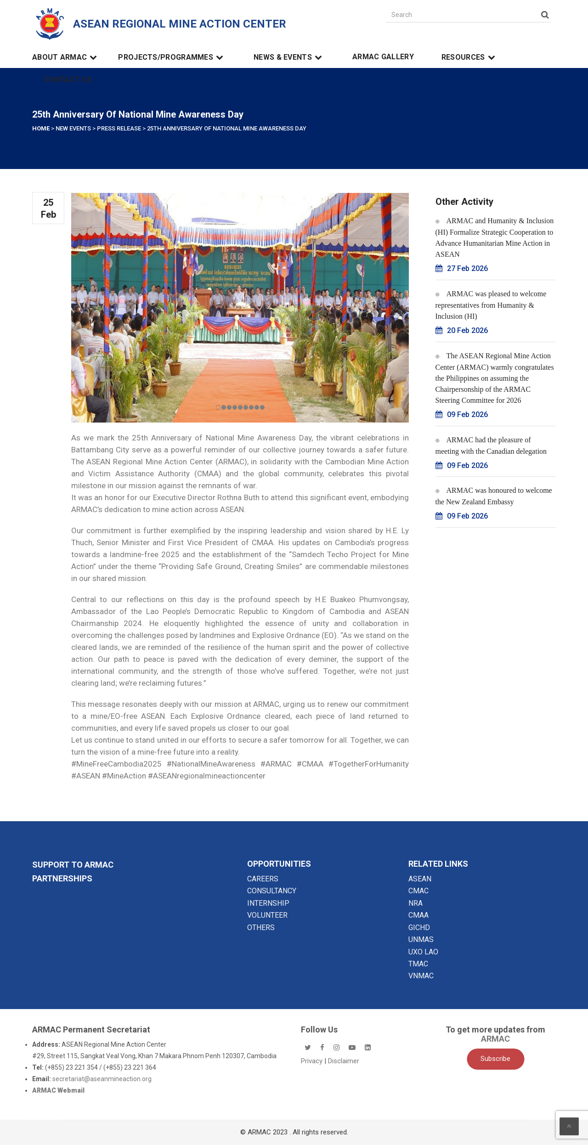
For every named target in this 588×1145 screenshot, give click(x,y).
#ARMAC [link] (276, 763)
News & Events (289, 57)
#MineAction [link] (124, 775)
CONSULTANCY (271, 890)
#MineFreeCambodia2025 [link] (116, 763)
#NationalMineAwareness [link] (211, 763)
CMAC (418, 890)
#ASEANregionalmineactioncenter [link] (207, 775)
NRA (415, 903)
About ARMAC (66, 57)
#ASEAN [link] (85, 775)
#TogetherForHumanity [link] (368, 763)
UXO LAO (423, 952)
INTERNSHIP (268, 903)
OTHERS (261, 927)
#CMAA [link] (310, 763)
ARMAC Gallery (383, 57)
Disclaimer (343, 1061)
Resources (469, 57)
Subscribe (495, 1059)
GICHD (419, 927)
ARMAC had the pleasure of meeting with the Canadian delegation (491, 445)
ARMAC (495, 1038)
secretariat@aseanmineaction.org (102, 1079)
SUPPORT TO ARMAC (72, 864)
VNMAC (421, 975)
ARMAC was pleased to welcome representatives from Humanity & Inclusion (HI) (491, 305)
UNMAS (421, 939)
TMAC (418, 963)
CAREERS (262, 878)
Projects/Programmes (172, 57)
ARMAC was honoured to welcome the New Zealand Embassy (493, 496)
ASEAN (419, 878)
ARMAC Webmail (58, 1090)
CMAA (418, 915)
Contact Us (68, 80)
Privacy (312, 1061)
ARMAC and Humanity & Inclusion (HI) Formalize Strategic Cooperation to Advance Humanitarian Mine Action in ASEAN (494, 237)
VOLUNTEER (267, 915)
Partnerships (62, 878)
